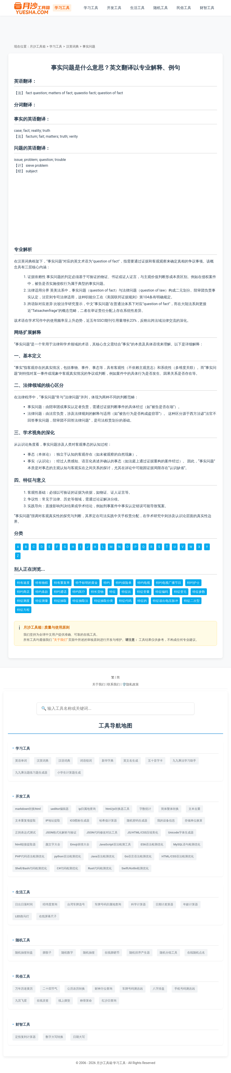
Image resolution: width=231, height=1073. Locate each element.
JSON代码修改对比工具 (101, 832)
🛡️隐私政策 (130, 684)
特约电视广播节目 (168, 582)
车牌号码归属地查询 (108, 904)
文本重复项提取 (25, 820)
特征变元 (180, 592)
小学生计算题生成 (69, 772)
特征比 (126, 592)
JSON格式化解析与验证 (61, 832)
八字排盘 (158, 988)
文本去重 (194, 808)
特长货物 (97, 592)
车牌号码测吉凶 (132, 988)
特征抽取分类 (103, 601)
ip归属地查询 (87, 808)
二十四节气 (50, 988)
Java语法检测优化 (103, 856)
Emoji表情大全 (79, 844)
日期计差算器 (164, 904)
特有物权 (41, 582)
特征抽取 (60, 601)
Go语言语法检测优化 (138, 856)
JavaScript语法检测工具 (115, 844)
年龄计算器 (190, 904)
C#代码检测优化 (67, 868)
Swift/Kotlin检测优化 (135, 868)
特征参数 (198, 592)
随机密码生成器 (137, 820)
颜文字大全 (53, 844)
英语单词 (21, 760)
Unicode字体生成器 (181, 832)
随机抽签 (89, 952)
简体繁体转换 (170, 808)
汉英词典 (72, 46)
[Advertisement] (115, 29)
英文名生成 (130, 760)
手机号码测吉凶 (184, 988)
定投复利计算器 (25, 1037)
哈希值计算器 (108, 820)
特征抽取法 (80, 601)
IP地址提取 (53, 820)
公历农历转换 (76, 988)
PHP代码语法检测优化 (29, 856)
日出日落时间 (24, 904)
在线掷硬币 (112, 952)
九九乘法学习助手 (184, 760)
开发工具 (114, 8)
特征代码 (125, 601)
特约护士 (193, 582)
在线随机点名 (196, 952)
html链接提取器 (25, 844)
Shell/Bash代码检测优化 (31, 868)
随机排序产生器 (139, 952)
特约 (107, 582)
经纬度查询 (50, 904)
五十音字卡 (155, 760)
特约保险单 (124, 582)
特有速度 (23, 582)
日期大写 (79, 1037)
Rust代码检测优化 (99, 868)
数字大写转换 (54, 1037)
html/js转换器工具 (117, 808)
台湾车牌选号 (76, 904)
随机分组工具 (168, 952)
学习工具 (91, 8)
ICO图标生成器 (79, 820)
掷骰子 (47, 952)
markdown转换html (28, 808)
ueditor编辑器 (60, 808)
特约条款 (41, 592)
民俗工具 (184, 8)
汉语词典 (64, 760)
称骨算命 (86, 1000)
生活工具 (137, 8)
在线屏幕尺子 (48, 916)
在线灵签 (43, 1000)
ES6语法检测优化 (152, 844)
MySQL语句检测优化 (186, 844)
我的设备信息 (166, 820)
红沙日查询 (109, 1000)
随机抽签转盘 (24, 952)
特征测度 (23, 601)
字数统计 (145, 808)
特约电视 (143, 582)
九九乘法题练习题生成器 (31, 772)
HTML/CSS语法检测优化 (178, 856)
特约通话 (60, 592)
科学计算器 (138, 904)
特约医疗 (78, 592)
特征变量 (143, 592)
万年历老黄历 (24, 988)
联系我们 (113, 684)
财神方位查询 (103, 988)
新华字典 (107, 760)
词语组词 (86, 760)
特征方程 (23, 610)
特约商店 (23, 592)
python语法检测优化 (67, 856)
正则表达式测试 (25, 832)
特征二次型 (192, 601)
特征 (112, 592)
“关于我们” (60, 640)
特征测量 (41, 601)
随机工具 (160, 8)
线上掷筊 (64, 1000)
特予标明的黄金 (87, 582)
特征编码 (161, 592)
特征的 (142, 601)
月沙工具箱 (38, 46)
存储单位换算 (193, 820)
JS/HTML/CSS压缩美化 (142, 832)
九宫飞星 (21, 1000)
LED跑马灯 (22, 916)
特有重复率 (62, 582)
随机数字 (67, 952)
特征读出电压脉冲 (165, 601)
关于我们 (98, 684)
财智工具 (207, 8)
